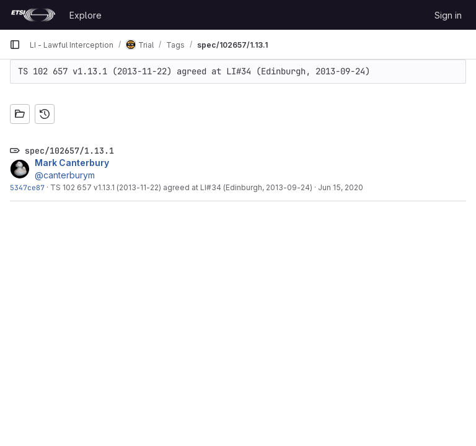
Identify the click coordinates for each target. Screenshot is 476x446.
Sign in (448, 15)
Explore (85, 15)
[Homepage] (33, 15)
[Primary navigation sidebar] (15, 45)
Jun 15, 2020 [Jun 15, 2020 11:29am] (340, 187)
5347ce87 (27, 187)
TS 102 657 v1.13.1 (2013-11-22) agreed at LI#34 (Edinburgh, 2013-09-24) (181, 187)
